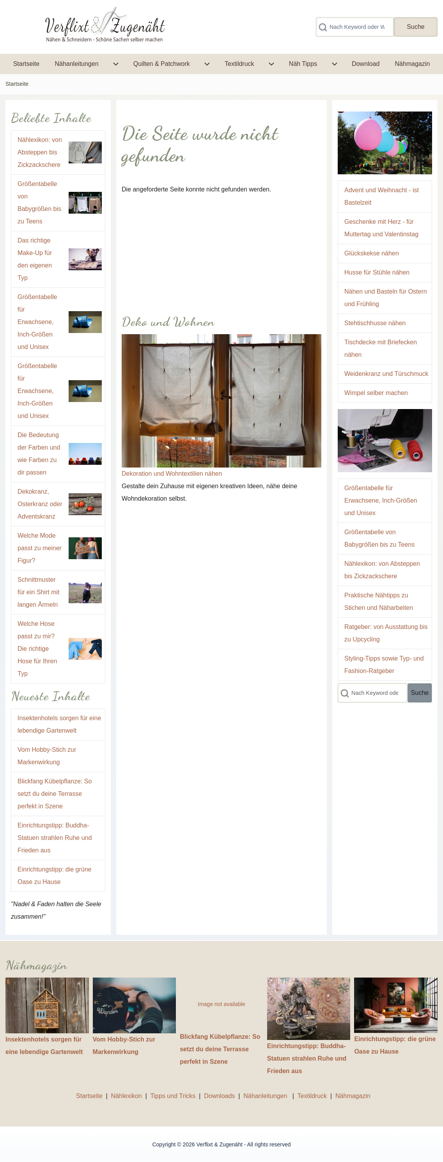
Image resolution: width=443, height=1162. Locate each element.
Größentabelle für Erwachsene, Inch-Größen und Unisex (37, 322)
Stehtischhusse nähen (375, 323)
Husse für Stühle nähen (376, 272)
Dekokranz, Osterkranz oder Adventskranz (40, 504)
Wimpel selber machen (376, 393)
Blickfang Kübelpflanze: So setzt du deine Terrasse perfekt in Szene (55, 794)
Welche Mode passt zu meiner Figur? (40, 548)
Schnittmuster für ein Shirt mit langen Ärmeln (39, 592)
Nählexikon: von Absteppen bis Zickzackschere (40, 152)
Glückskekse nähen (371, 253)
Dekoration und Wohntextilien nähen (172, 473)
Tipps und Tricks (172, 1096)
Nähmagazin (352, 1096)
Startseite (16, 84)
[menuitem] (26, 64)
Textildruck (312, 1096)
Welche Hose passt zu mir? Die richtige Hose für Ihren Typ (37, 648)
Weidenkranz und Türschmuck (386, 373)
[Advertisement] (221, 250)
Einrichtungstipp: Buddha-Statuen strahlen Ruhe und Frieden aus (55, 838)
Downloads (220, 1096)
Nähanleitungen (266, 1096)
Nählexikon (126, 1096)
